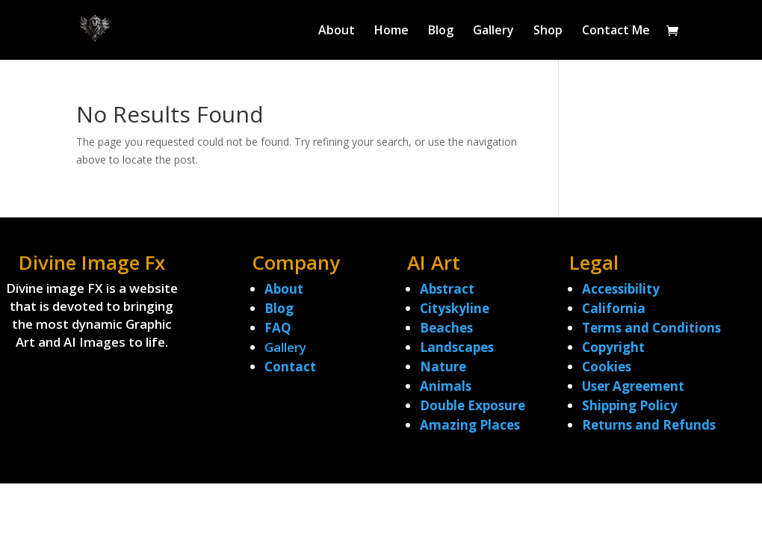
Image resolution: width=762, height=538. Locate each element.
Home (391, 31)
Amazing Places (470, 424)
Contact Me (616, 31)
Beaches (446, 327)
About (336, 31)
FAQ (277, 327)
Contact (290, 366)
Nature (443, 366)
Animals (445, 386)
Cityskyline (454, 308)
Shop (548, 31)
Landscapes (457, 347)
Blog (440, 31)
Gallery (493, 31)
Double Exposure (472, 405)
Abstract (447, 288)
